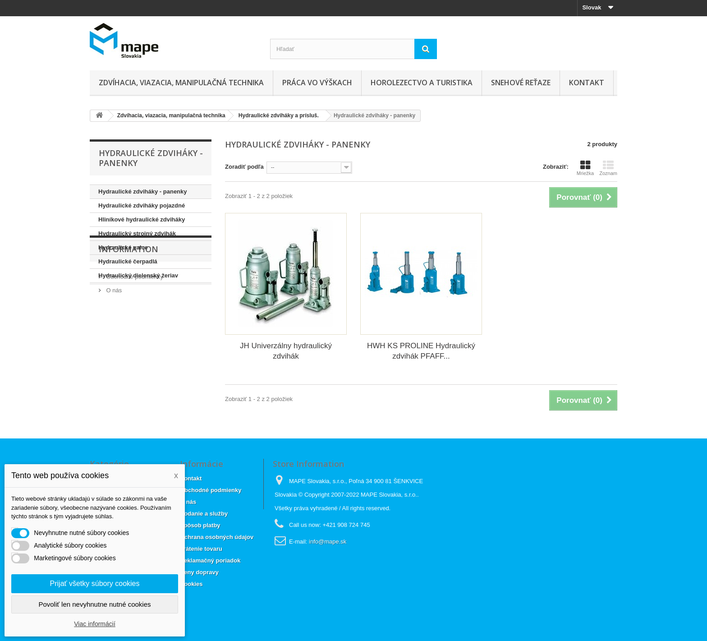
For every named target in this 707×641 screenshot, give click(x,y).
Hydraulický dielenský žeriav (138, 275)
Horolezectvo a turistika (422, 83)
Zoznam (608, 168)
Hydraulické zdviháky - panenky (142, 191)
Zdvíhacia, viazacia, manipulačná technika (181, 83)
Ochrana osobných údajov (216, 537)
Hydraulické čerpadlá (127, 261)
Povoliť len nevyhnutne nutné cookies (94, 604)
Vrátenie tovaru (201, 548)
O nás (113, 347)
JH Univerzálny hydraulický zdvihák (286, 350)
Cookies (191, 584)
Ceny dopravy (199, 572)
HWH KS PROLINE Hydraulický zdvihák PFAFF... (421, 350)
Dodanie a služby (204, 513)
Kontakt (586, 83)
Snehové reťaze (521, 83)
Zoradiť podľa (244, 166)
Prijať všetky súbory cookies (95, 583)
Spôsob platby (200, 525)
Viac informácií (94, 623)
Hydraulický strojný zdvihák (137, 233)
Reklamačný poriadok (210, 560)
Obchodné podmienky (134, 334)
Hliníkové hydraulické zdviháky (141, 219)
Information (128, 309)
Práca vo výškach (317, 83)
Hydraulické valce (123, 247)
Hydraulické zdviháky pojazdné (141, 205)
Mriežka (585, 168)
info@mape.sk (327, 541)
